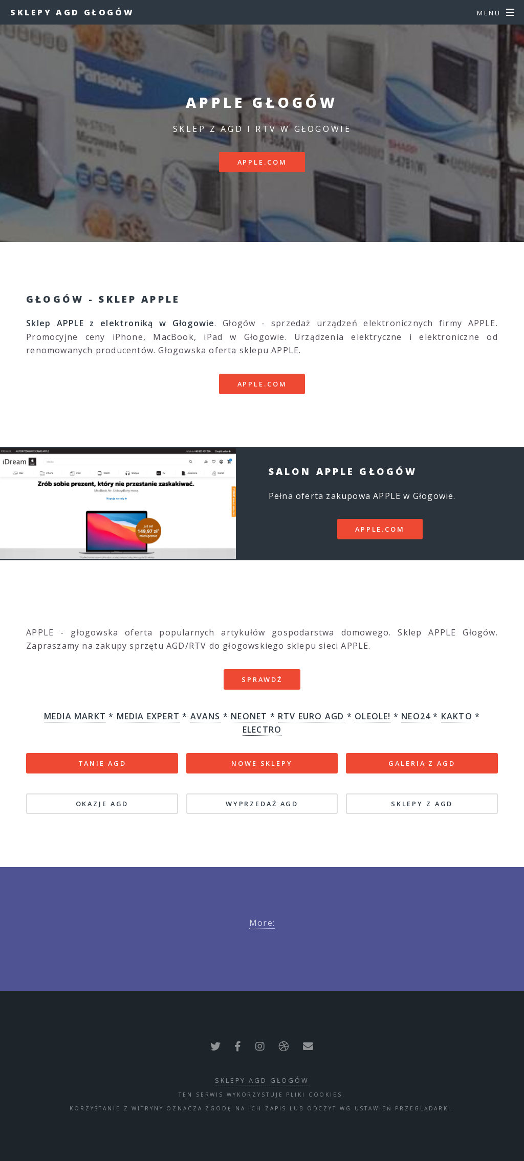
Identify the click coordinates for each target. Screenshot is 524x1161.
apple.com (262, 162)
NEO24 (415, 716)
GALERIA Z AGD (421, 763)
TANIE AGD (102, 763)
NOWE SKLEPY (262, 763)
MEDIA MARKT (75, 716)
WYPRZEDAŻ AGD (262, 803)
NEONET (249, 716)
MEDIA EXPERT (148, 716)
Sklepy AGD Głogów (72, 12)
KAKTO (456, 716)
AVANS (205, 716)
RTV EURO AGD (311, 716)
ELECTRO (262, 729)
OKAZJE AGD (102, 803)
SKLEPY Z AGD (422, 803)
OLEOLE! (372, 716)
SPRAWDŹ (262, 679)
